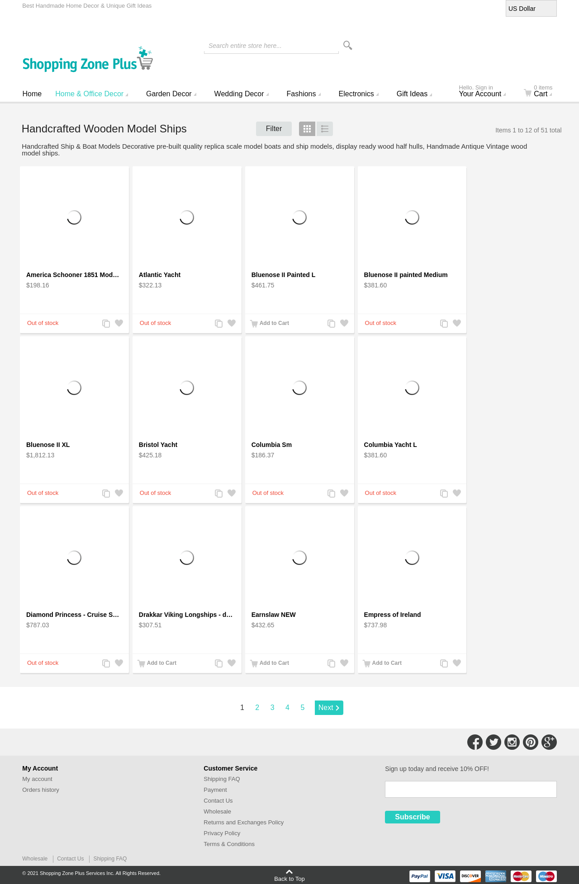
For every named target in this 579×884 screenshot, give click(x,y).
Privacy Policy (222, 833)
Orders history (40, 789)
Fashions (301, 94)
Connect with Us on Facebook (475, 742)
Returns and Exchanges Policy (244, 822)
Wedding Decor (239, 94)
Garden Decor (169, 94)
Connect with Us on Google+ (549, 742)
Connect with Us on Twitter (493, 742)
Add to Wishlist (118, 324)
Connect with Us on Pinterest (530, 742)
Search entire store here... (245, 45)
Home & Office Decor (89, 94)
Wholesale (217, 811)
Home (32, 94)
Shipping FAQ (222, 779)
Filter (274, 128)
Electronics (356, 94)
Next (325, 707)
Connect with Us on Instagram (512, 742)
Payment (215, 789)
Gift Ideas (412, 94)
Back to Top (289, 878)
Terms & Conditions (229, 844)
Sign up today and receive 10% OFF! (437, 768)
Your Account (486, 92)
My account (37, 779)
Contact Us (218, 800)
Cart (543, 92)
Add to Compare (106, 324)
